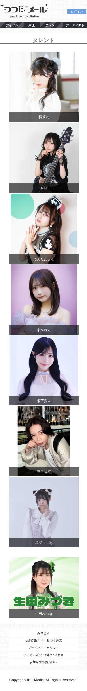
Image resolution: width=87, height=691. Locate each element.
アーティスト (75, 25)
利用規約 (43, 634)
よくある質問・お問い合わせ (43, 655)
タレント (51, 25)
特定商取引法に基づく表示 (43, 640)
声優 (31, 25)
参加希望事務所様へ (43, 662)
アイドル (12, 25)
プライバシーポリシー (43, 648)
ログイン (77, 11)
